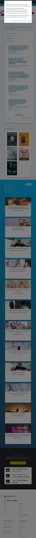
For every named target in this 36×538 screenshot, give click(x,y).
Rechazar (24, 20)
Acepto (28, 20)
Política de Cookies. (24, 13)
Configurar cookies (16, 20)
